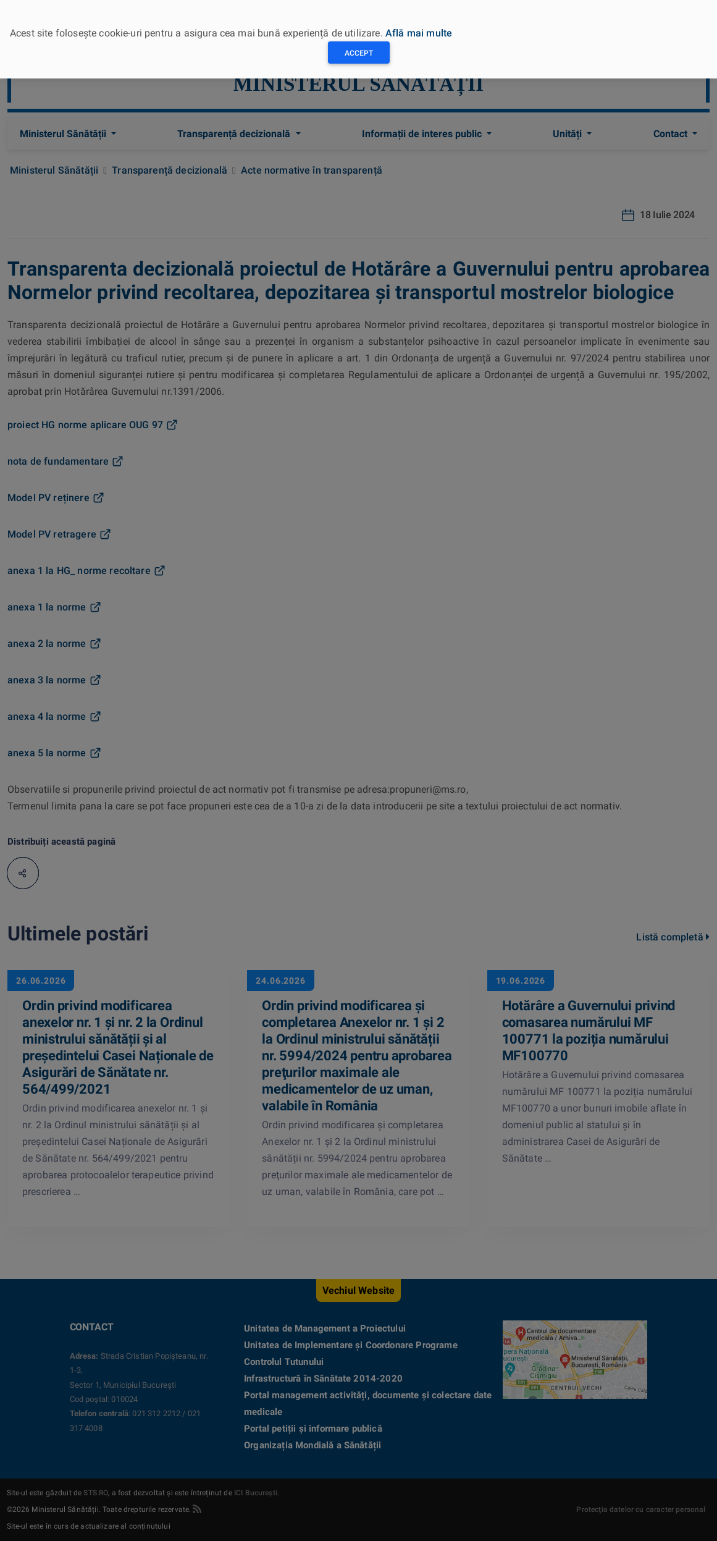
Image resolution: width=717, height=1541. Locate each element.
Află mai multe (418, 33)
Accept (359, 53)
